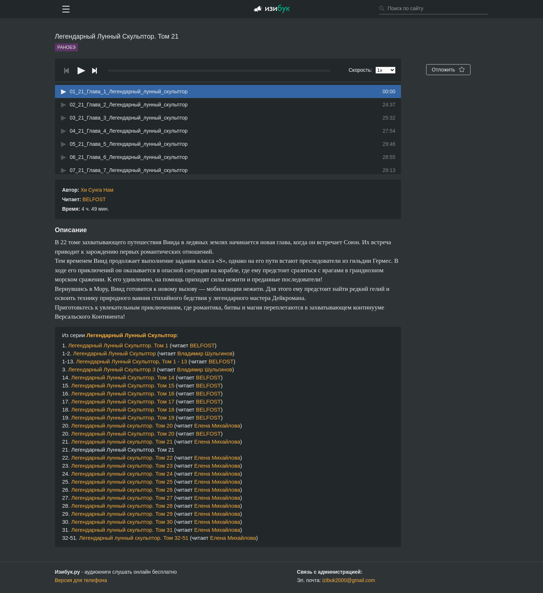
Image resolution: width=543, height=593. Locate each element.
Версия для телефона (81, 580)
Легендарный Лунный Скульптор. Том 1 (118, 345)
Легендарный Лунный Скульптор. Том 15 (122, 385)
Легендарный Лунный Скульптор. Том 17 (122, 401)
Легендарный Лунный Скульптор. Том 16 (122, 393)
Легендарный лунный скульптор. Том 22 (122, 457)
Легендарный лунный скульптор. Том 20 (122, 425)
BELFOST (94, 199)
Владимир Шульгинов (204, 353)
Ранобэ (67, 47)
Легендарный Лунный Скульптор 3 (112, 369)
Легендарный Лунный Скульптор (131, 335)
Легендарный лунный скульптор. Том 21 (122, 441)
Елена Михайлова (217, 425)
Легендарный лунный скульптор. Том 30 (122, 522)
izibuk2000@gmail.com (348, 580)
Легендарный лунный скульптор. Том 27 (122, 498)
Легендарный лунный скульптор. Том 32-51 (133, 538)
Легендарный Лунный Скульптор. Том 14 (122, 377)
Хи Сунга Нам (96, 190)
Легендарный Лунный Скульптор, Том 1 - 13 (131, 361)
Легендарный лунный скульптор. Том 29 (122, 514)
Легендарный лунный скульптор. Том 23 (122, 466)
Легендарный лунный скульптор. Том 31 (122, 530)
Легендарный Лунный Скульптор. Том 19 (122, 417)
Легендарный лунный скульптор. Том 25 (122, 482)
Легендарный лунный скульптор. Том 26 (122, 490)
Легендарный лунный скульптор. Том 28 (122, 506)
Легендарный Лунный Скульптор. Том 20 (122, 433)
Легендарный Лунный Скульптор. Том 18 (122, 409)
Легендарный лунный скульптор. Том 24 (122, 474)
